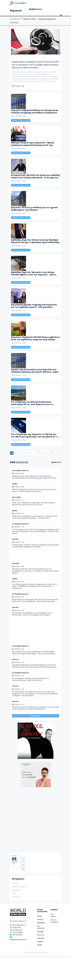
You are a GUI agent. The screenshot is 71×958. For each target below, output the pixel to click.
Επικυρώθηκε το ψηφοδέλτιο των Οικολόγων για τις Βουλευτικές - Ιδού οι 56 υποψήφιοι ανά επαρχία (32, 617)
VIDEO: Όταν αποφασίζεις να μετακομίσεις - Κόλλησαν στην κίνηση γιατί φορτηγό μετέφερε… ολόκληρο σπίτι (34, 520)
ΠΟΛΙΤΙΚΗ (15, 542)
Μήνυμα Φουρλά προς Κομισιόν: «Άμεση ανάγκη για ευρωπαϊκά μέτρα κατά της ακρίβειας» (32, 148)
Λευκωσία (23, 861)
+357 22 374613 (17, 938)
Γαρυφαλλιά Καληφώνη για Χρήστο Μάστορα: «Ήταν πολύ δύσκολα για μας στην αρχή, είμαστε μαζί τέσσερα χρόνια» (34, 669)
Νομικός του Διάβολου (19, 889)
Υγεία (14, 896)
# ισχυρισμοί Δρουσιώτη (47, 19)
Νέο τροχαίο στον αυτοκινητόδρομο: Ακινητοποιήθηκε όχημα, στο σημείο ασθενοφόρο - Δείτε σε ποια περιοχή (33, 655)
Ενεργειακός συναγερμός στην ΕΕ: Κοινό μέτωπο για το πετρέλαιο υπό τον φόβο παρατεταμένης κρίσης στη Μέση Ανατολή (35, 66)
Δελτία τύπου (16, 900)
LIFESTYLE (15, 662)
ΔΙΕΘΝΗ (14, 513)
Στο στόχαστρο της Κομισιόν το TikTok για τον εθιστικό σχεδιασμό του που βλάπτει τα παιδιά (35, 439)
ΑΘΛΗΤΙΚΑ (40, 941)
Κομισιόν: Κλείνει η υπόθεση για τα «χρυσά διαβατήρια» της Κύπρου (34, 211)
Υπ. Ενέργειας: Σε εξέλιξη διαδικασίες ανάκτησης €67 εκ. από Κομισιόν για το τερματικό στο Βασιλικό (32, 407)
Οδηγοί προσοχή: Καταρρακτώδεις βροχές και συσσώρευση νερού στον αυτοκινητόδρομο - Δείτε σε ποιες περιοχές (35, 603)
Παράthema (16, 893)
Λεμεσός (22, 865)
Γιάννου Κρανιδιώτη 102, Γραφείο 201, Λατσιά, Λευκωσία (17, 930)
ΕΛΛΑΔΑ (40, 944)
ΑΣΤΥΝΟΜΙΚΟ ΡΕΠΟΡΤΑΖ (20, 527)
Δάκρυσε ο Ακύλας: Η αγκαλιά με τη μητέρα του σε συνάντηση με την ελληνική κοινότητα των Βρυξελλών (35, 711)
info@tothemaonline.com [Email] (18, 942)
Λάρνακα (22, 870)
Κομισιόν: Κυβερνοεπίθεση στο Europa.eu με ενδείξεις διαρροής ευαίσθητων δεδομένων (34, 114)
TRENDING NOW (15, 19)
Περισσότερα (35, 719)
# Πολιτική (14, 23)
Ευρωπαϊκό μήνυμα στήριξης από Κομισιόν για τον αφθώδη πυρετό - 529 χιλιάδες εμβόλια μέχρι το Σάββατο (34, 310)
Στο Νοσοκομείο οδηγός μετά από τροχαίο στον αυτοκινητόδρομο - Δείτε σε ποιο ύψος (30, 682)
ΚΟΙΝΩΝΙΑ (15, 566)
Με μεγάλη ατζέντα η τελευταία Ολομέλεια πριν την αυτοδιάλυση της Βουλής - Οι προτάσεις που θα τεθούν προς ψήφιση (35, 574)
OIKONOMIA (41, 926)
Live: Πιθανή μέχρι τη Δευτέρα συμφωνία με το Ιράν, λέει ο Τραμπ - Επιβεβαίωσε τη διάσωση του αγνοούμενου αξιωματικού (34, 589)
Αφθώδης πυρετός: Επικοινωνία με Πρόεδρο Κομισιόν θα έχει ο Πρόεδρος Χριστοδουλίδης (35, 244)
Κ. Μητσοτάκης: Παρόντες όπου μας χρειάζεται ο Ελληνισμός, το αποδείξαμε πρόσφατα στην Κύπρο (35, 548)
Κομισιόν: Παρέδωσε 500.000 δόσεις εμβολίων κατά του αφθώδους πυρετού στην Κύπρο (35, 341)
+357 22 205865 (17, 935)
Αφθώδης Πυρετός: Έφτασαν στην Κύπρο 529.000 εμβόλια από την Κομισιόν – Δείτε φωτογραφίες (33, 277)
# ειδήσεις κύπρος (29, 19)
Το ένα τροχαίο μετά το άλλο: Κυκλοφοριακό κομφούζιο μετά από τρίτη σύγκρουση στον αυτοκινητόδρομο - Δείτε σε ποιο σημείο (35, 534)
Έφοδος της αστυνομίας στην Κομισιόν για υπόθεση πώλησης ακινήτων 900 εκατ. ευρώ (34, 373)
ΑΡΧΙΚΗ (39, 919)
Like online (15, 886)
